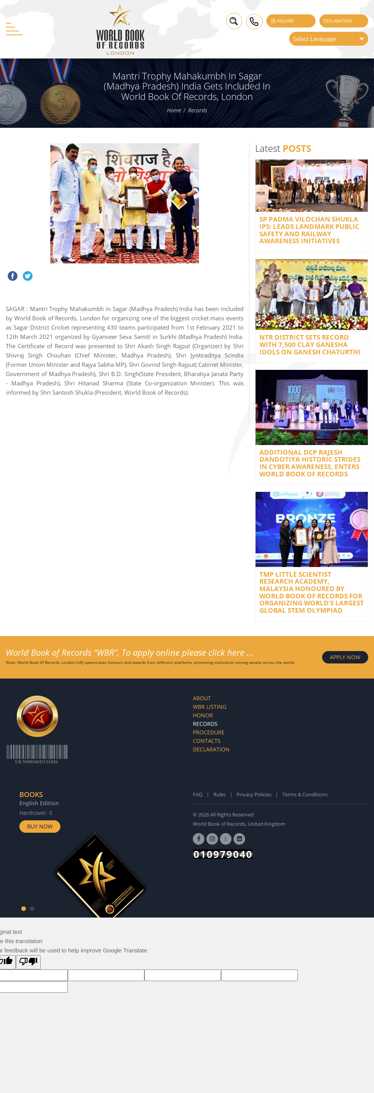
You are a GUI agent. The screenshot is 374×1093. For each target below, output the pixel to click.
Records (197, 110)
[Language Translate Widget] (328, 39)
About (202, 698)
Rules (219, 794)
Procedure (209, 732)
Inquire (282, 21)
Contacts (207, 740)
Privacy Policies (254, 794)
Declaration (337, 21)
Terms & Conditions (305, 794)
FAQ (197, 794)
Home (174, 110)
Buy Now (40, 826)
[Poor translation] (28, 962)
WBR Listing (209, 706)
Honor (203, 715)
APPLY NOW (345, 657)
